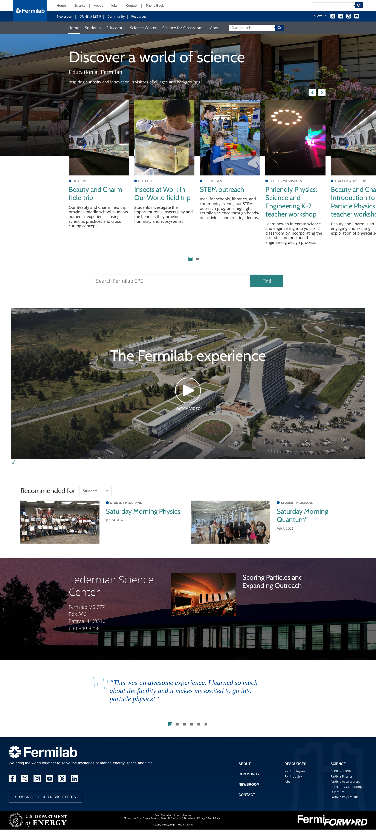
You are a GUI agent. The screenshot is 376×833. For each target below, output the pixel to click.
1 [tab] (190, 258)
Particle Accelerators (345, 781)
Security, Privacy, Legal (164, 825)
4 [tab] (191, 724)
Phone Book (155, 5)
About (98, 5)
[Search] (333, 5)
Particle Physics (341, 776)
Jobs (114, 5)
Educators (115, 27)
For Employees (294, 771)
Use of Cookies (185, 825)
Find (267, 281)
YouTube (356, 16)
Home (61, 5)
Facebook (340, 16)
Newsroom (65, 16)
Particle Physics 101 (344, 797)
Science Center (143, 27)
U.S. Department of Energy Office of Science (200, 818)
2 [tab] (197, 258)
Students (93, 27)
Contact (131, 5)
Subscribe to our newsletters (45, 797)
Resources (138, 16)
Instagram (348, 16)
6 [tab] (205, 724)
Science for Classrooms (183, 27)
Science (79, 5)
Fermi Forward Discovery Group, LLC (154, 818)
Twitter (332, 16)
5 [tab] (198, 724)
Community (116, 16)
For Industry (293, 776)
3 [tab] (184, 724)
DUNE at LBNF (90, 16)
